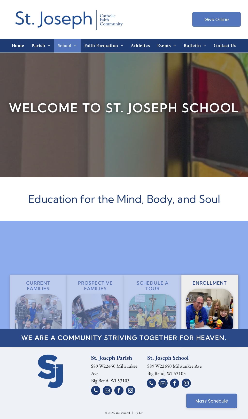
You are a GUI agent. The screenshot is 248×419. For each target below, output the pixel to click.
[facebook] (119, 391)
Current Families (38, 297)
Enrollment (210, 295)
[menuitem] (18, 46)
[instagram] (130, 391)
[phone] (95, 391)
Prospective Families (95, 297)
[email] (107, 391)
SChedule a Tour (153, 297)
